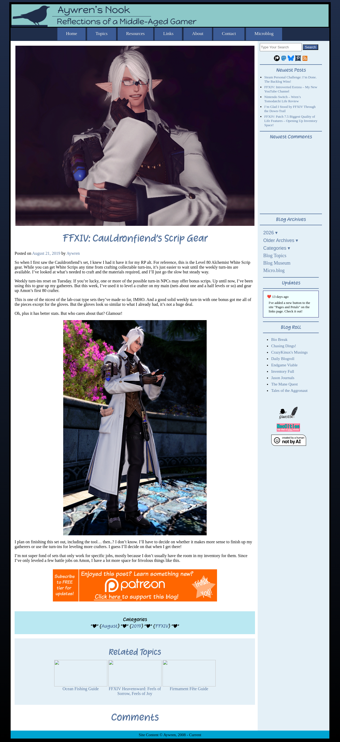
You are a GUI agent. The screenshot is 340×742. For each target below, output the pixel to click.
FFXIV (161, 626)
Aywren (73, 253)
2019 (136, 626)
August (109, 626)
